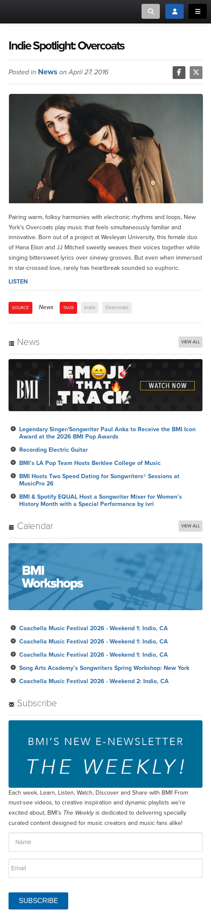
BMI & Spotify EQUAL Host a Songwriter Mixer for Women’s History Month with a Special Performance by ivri (100, 500)
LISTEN (18, 281)
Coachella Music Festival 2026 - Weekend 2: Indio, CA (94, 681)
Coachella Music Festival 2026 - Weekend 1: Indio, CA (93, 628)
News (48, 71)
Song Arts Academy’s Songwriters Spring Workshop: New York (104, 668)
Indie (89, 307)
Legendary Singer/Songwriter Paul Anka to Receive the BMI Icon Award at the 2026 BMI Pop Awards (107, 433)
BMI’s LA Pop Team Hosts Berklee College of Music (90, 463)
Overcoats (117, 307)
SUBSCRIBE (38, 900)
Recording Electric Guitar (53, 449)
